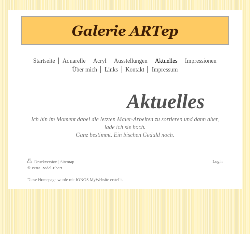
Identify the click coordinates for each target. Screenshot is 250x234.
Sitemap (67, 161)
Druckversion (42, 161)
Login (218, 161)
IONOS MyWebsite (92, 179)
